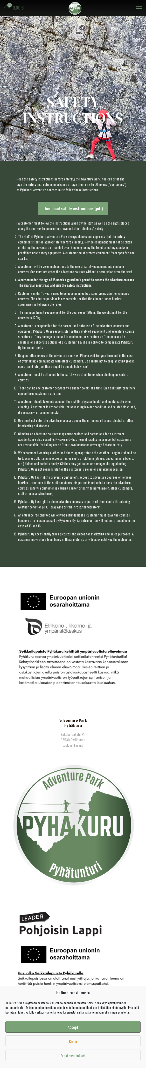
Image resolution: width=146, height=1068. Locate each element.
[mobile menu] (139, 7)
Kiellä (73, 1041)
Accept (73, 1027)
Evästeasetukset (73, 1055)
